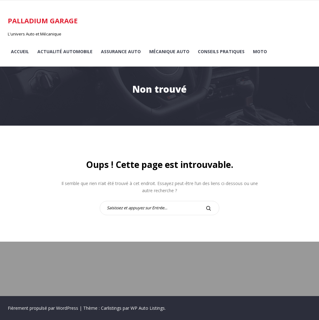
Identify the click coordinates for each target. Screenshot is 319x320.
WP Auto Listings (148, 308)
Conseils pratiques (221, 51)
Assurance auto (121, 51)
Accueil (20, 51)
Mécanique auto (169, 51)
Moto (260, 51)
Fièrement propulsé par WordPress (43, 308)
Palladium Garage (43, 20)
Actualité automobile (65, 51)
